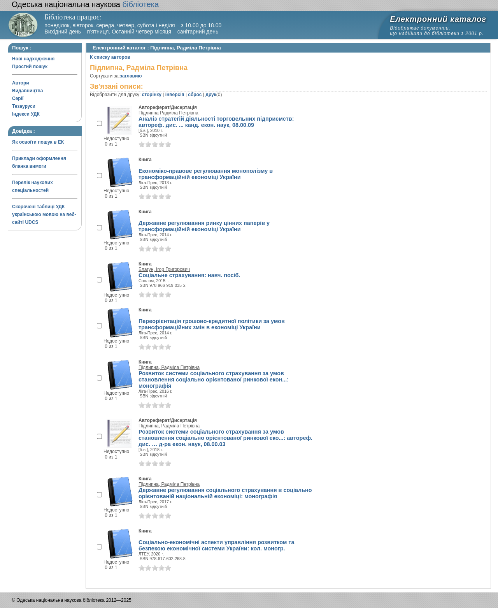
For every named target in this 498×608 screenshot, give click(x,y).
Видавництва (27, 90)
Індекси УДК (26, 114)
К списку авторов (110, 57)
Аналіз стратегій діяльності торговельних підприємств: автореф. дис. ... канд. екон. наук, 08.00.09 (216, 122)
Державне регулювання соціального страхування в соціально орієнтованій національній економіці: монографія (225, 493)
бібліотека (85, 4)
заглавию (131, 76)
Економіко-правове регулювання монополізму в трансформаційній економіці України (206, 174)
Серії (17, 98)
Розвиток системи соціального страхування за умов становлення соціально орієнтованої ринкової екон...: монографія (214, 379)
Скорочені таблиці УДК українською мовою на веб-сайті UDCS (44, 214)
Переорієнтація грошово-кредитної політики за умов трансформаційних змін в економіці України (212, 324)
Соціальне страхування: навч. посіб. (189, 275)
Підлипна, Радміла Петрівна (169, 367)
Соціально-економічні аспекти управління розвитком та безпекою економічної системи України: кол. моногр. (217, 545)
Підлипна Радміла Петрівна (168, 113)
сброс (195, 94)
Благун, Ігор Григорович (164, 269)
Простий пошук (29, 66)
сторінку (151, 94)
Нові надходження (33, 59)
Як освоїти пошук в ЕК (38, 142)
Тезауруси (23, 106)
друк (210, 94)
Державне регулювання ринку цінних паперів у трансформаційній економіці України (204, 226)
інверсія (174, 94)
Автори (20, 83)
